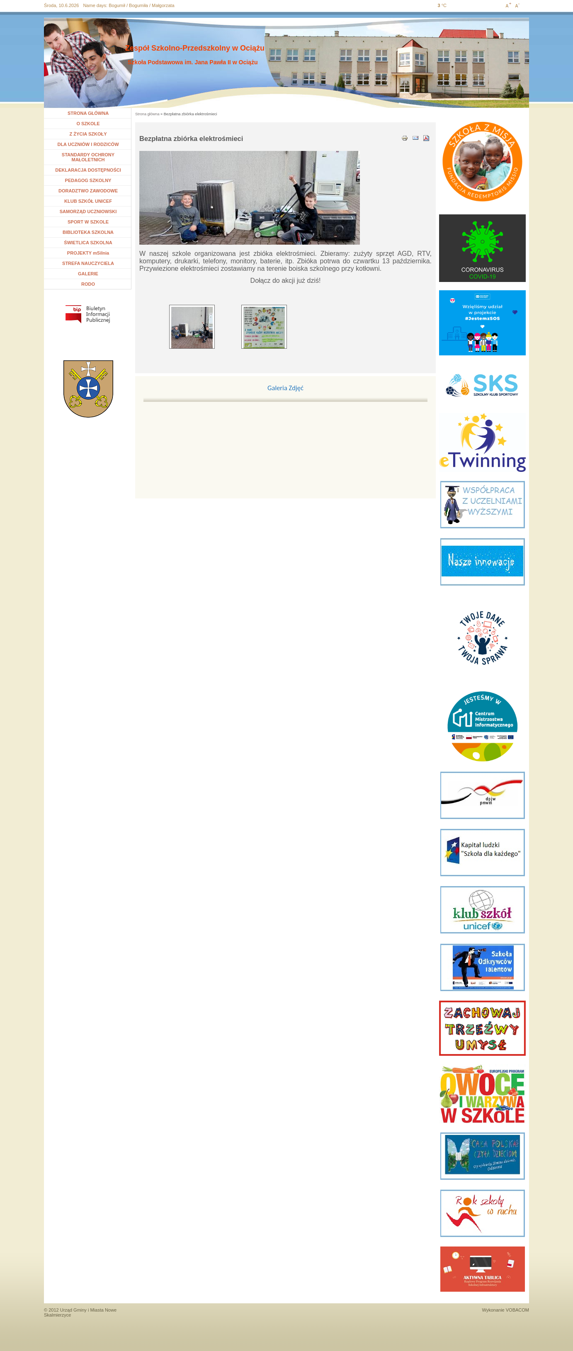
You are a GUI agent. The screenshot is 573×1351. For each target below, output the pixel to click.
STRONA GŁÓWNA (88, 113)
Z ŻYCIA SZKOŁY (88, 133)
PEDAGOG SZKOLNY (88, 180)
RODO (88, 284)
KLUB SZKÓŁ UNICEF (88, 201)
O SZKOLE (91, 123)
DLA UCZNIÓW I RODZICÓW (88, 144)
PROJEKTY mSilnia (88, 252)
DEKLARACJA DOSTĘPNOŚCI (88, 170)
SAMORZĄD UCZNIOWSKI (88, 211)
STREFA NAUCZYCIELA (88, 263)
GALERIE (88, 273)
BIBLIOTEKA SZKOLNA (88, 232)
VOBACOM (517, 1309)
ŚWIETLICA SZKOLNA (88, 242)
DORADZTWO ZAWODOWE (88, 190)
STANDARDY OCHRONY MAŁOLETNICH (88, 157)
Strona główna (147, 114)
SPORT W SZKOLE (88, 221)
